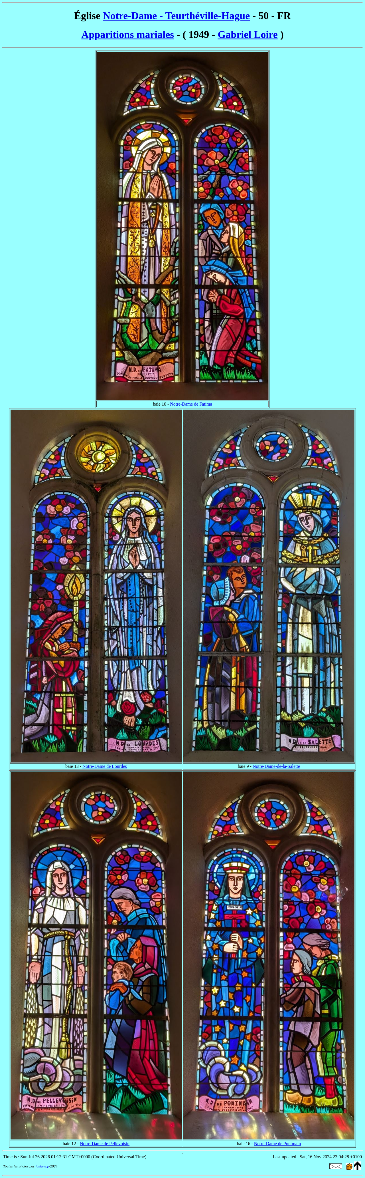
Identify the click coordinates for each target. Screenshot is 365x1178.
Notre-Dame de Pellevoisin (104, 1143)
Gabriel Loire (247, 34)
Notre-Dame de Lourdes (104, 766)
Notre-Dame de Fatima (191, 404)
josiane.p (42, 1166)
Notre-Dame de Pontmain (277, 1143)
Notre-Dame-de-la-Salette (276, 766)
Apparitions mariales (127, 34)
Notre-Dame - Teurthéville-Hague (176, 15)
